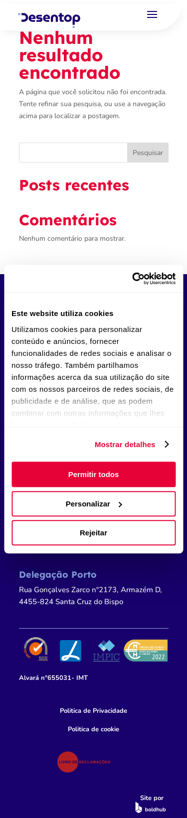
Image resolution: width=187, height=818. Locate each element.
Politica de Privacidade (93, 710)
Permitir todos (93, 474)
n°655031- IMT (53, 677)
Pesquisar (148, 153)
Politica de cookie (93, 729)
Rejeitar (93, 532)
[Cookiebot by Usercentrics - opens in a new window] (133, 278)
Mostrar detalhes (125, 444)
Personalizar (94, 503)
